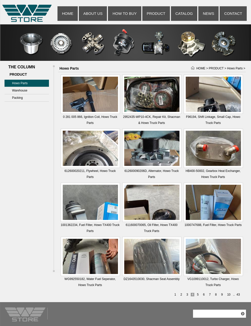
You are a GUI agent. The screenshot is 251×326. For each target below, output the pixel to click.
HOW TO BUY (124, 13)
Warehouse (19, 90)
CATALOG (184, 13)
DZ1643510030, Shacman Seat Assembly (152, 279)
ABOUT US (92, 13)
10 (228, 294)
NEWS (208, 13)
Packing (17, 98)
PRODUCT (156, 13)
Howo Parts (20, 83)
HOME (67, 13)
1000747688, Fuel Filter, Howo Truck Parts (212, 225)
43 (238, 294)
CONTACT (233, 13)
